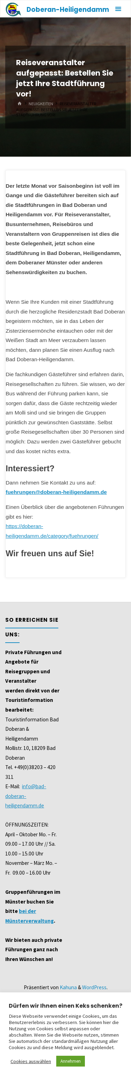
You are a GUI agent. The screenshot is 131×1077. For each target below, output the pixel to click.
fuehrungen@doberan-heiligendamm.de (56, 492)
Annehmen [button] (70, 1061)
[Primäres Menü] (118, 9)
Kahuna (68, 987)
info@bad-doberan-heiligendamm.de (25, 796)
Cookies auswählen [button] (30, 1061)
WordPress (94, 987)
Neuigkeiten (41, 103)
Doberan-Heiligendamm (68, 9)
